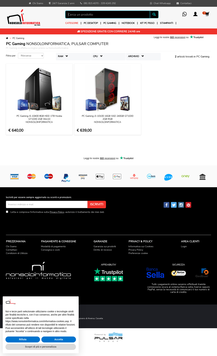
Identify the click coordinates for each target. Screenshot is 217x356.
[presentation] (31, 221)
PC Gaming (18, 38)
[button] (195, 15)
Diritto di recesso (103, 249)
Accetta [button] (58, 339)
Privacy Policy (57, 212)
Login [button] (184, 246)
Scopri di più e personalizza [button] (40, 346)
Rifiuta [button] (22, 339)
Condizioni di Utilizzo (17, 253)
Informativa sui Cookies (141, 246)
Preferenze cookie (138, 253)
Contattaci (11, 249)
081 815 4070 (91, 3)
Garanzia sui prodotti (105, 246)
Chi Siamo (11, 246)
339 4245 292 (108, 3)
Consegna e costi (50, 249)
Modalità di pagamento (53, 246)
